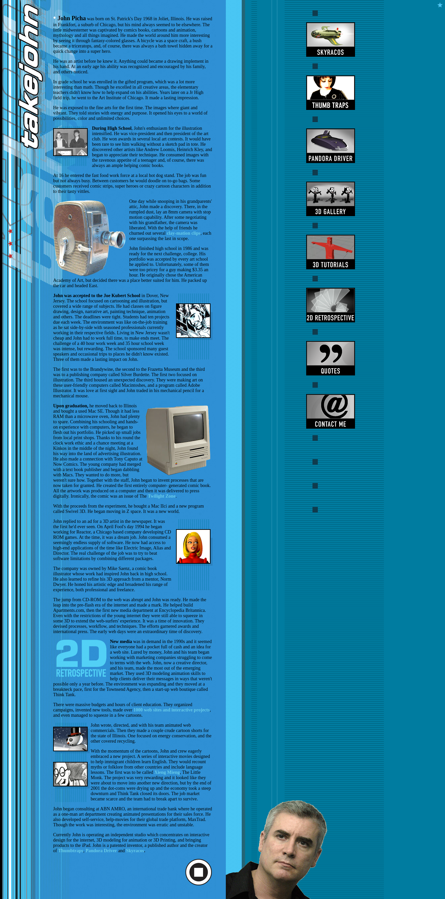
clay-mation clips (184, 233)
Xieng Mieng (167, 772)
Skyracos (135, 850)
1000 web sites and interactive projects (172, 709)
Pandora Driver (101, 850)
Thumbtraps (70, 850)
